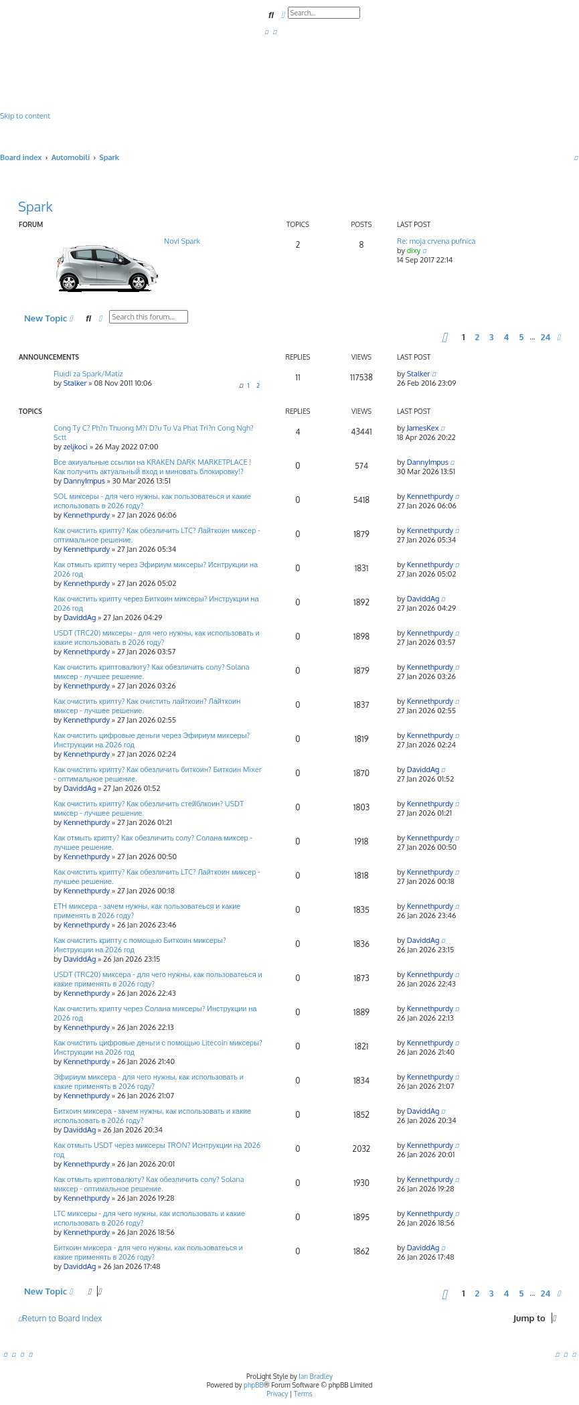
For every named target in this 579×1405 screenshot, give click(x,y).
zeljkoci (76, 446)
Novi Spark (182, 241)
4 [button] (506, 336)
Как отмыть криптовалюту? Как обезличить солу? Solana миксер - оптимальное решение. (149, 1184)
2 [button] (477, 336)
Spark (35, 206)
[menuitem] (266, 31)
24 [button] (546, 336)
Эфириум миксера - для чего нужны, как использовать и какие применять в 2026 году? (149, 1081)
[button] (444, 336)
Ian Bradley (316, 1376)
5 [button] (521, 336)
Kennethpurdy (87, 515)
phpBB (254, 1385)
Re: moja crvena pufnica (436, 241)
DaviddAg (80, 617)
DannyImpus (84, 481)
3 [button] (491, 336)
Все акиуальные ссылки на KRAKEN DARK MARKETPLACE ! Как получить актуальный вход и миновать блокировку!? (152, 466)
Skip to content (25, 116)
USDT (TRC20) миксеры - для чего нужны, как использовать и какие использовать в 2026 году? (157, 637)
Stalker (75, 383)
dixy (413, 250)
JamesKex (423, 428)
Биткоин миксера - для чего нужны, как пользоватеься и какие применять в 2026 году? (148, 1252)
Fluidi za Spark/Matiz (88, 373)
